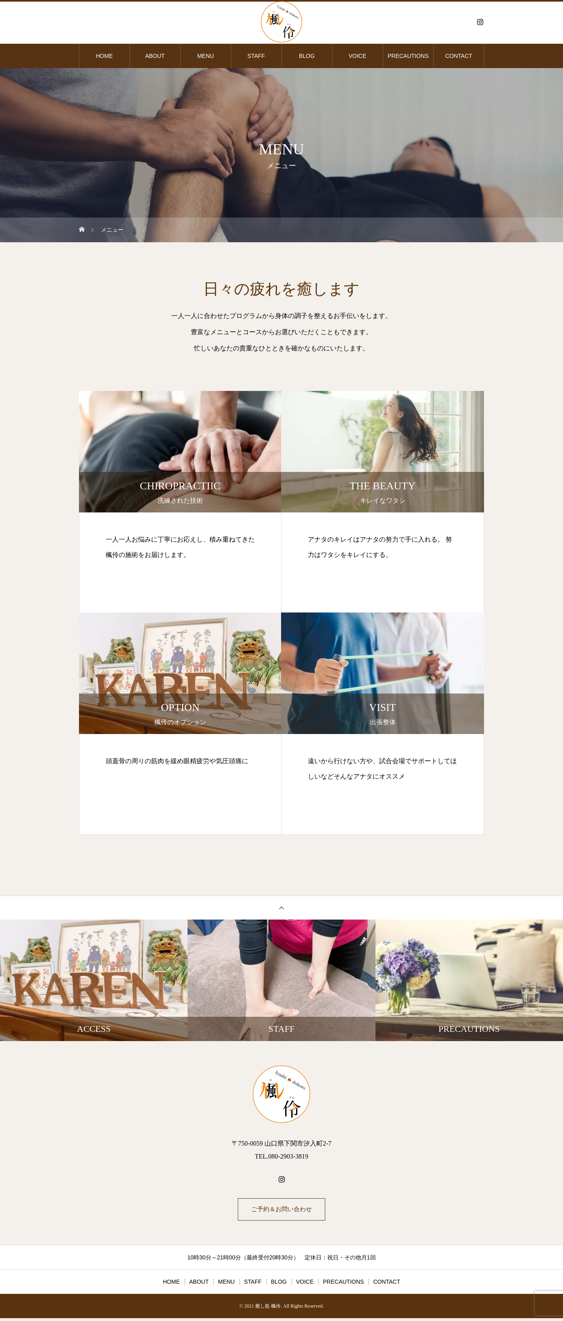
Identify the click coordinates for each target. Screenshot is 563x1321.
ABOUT (154, 56)
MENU (205, 56)
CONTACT (458, 56)
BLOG (307, 56)
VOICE (358, 56)
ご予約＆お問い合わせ (281, 1210)
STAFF (256, 56)
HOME (104, 56)
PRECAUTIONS (408, 56)
